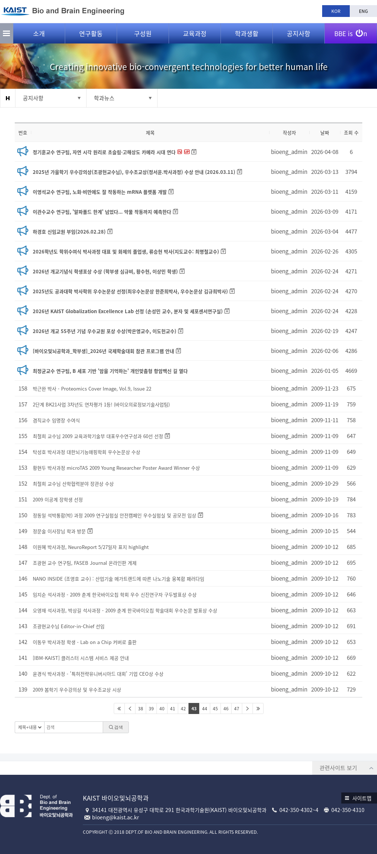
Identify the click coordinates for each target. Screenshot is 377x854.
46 (226, 708)
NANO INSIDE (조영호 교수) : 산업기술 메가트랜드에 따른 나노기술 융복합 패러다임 (118, 578)
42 (183, 708)
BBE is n (350, 30)
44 (204, 708)
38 (140, 708)
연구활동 (91, 33)
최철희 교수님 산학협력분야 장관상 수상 (73, 483)
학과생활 (246, 33)
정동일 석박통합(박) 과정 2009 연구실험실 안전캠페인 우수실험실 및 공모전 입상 (114, 515)
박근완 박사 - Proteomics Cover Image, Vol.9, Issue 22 (92, 388)
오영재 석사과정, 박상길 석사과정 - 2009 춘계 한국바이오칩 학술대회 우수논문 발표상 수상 (125, 610)
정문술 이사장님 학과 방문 (59, 531)
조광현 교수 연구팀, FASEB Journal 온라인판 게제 (85, 562)
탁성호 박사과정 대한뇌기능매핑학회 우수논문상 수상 (86, 451)
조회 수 (351, 132)
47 (236, 708)
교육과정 (195, 33)
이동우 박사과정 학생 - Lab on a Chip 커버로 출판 (85, 641)
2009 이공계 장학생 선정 (58, 499)
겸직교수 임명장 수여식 (56, 420)
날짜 (324, 132)
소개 (39, 33)
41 (172, 708)
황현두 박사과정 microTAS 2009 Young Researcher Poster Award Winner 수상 (116, 467)
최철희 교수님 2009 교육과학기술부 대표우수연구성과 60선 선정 (98, 436)
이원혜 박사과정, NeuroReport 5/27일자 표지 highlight (91, 546)
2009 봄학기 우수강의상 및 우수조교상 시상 (77, 689)
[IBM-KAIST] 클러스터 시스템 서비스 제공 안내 (81, 657)
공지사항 (298, 33)
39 (151, 708)
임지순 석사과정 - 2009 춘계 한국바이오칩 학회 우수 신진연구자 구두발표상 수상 (115, 594)
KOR (336, 11)
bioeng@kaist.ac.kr (115, 817)
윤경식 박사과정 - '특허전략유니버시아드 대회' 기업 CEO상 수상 (98, 673)
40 (162, 708)
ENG (363, 11)
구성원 (143, 33)
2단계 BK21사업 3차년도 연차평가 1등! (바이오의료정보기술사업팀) (101, 404)
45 (215, 708)
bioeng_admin (289, 152)
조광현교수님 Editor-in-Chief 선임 (69, 626)
